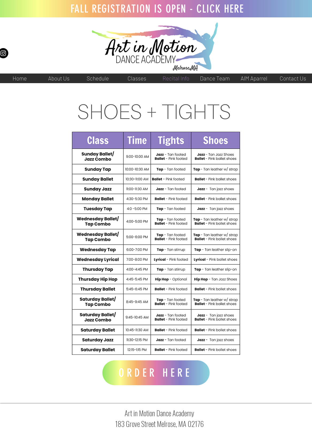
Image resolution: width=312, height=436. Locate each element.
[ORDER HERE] (156, 372)
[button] (58, 78)
